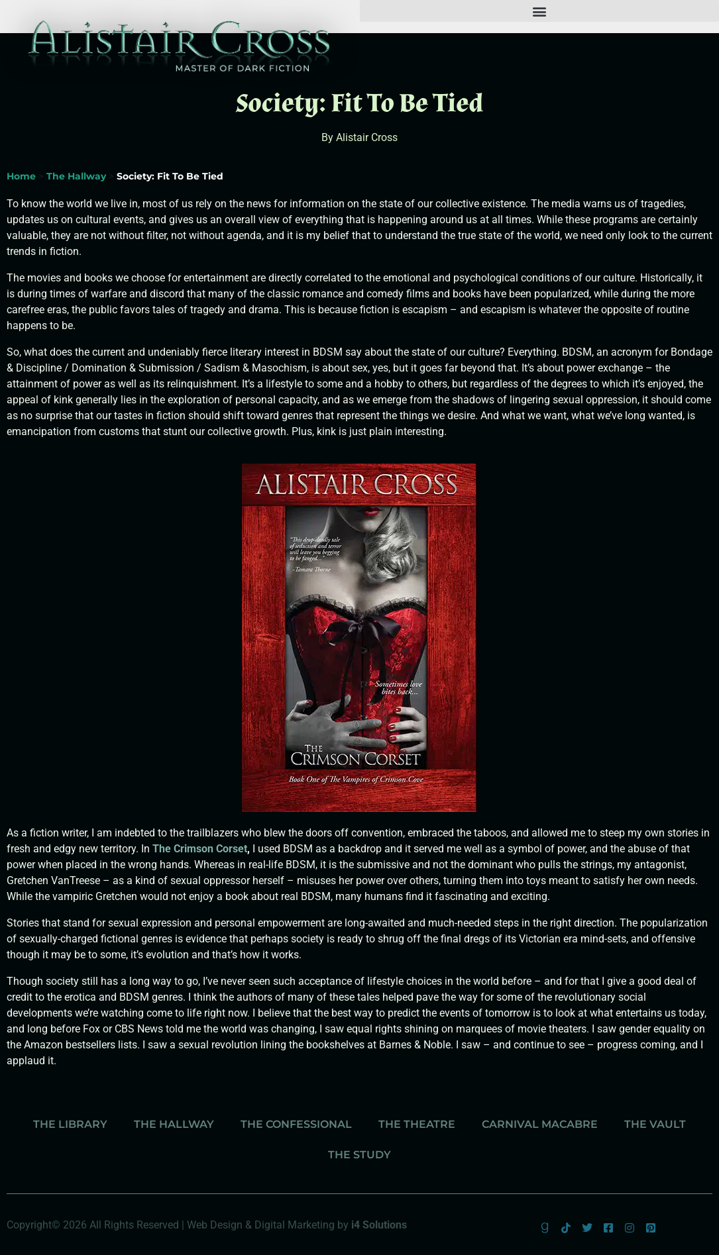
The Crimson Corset (199, 848)
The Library (70, 1124)
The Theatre (416, 1124)
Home (21, 176)
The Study (359, 1154)
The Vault (655, 1124)
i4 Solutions (379, 1225)
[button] (540, 11)
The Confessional (296, 1124)
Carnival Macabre (540, 1124)
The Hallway (76, 176)
